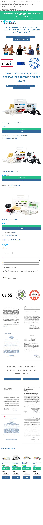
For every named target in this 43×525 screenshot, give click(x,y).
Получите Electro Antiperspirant (21, 39)
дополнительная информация (21, 135)
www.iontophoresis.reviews (16, 137)
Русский (33, 21)
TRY (38, 21)
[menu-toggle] (1, 22)
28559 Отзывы (4, 248)
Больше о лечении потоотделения (12, 379)
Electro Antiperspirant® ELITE (6, 463)
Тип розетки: (3, 471)
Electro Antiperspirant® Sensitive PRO (26, 463)
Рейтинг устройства (7, 252)
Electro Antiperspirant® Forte (37, 463)
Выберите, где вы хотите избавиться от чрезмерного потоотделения (20, 37)
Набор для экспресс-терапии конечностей (15, 463)
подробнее (14, 183)
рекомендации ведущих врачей (11, 138)
